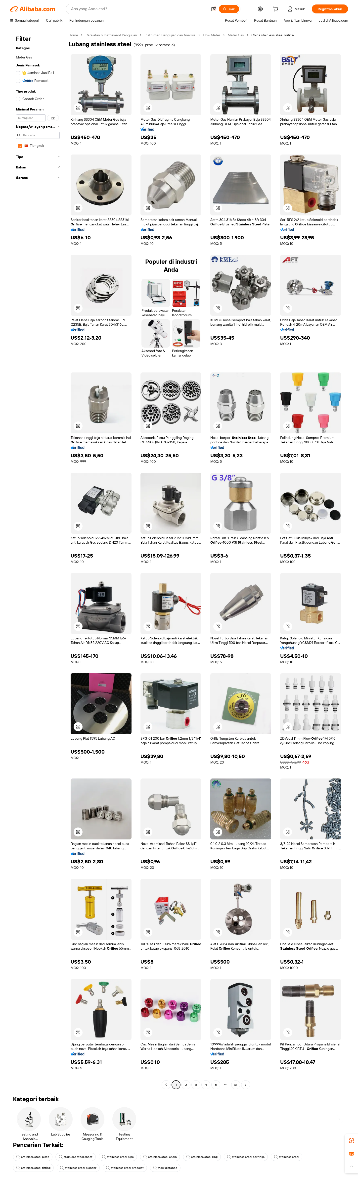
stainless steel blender (78, 1168)
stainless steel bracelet (125, 1168)
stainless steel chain (160, 1157)
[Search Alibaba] (139, 9)
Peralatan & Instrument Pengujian (111, 35)
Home (73, 35)
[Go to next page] (245, 1084)
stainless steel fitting (33, 1168)
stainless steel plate (32, 1157)
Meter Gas (236, 35)
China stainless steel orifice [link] (272, 35)
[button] (214, 9)
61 (235, 1084)
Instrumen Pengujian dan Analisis (169, 35)
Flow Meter (211, 35)
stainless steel (286, 1157)
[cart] (276, 10)
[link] (351, 1140)
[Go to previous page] (166, 1084)
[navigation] (38, 560)
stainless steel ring (202, 1157)
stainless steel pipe (118, 1157)
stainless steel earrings (246, 1157)
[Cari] (229, 9)
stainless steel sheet (75, 1157)
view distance (165, 1168)
